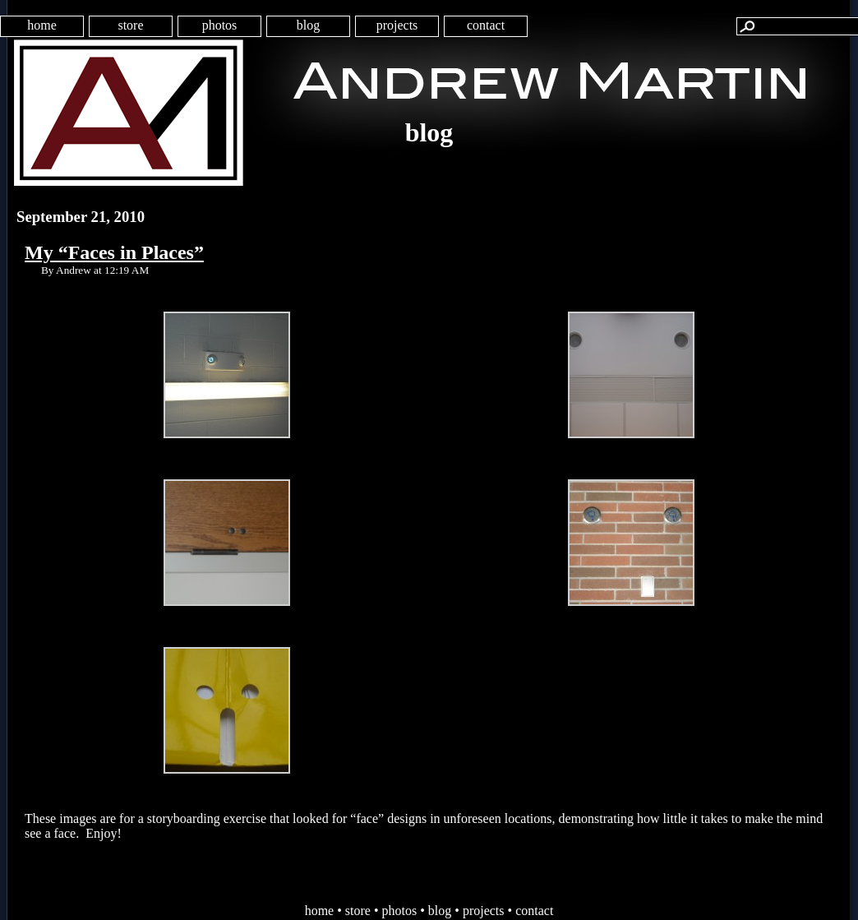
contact (486, 25)
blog (308, 25)
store (130, 25)
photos (220, 25)
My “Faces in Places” (114, 252)
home (42, 25)
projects (397, 25)
